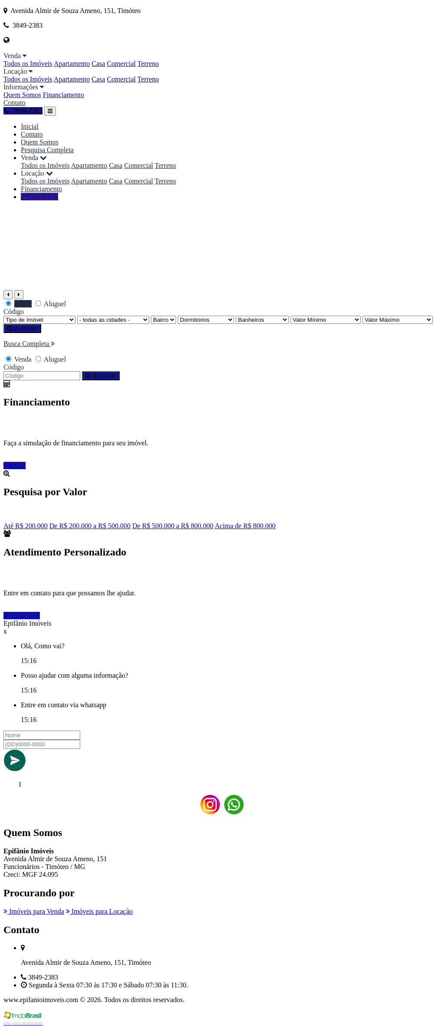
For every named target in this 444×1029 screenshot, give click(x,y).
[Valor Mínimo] (326, 320)
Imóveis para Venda (33, 911)
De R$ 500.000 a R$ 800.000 (172, 525)
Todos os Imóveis (27, 63)
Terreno (148, 63)
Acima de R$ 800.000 (245, 525)
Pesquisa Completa (47, 150)
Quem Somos (22, 94)
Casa (98, 63)
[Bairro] (163, 320)
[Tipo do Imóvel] (39, 320)
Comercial (121, 63)
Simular (14, 465)
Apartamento (72, 63)
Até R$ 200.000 (25, 525)
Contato (14, 102)
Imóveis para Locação (99, 911)
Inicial (30, 126)
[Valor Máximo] (397, 320)
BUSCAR (22, 328)
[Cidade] (113, 320)
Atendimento (21, 615)
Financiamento (63, 94)
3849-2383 (22, 110)
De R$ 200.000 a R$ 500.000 (90, 525)
